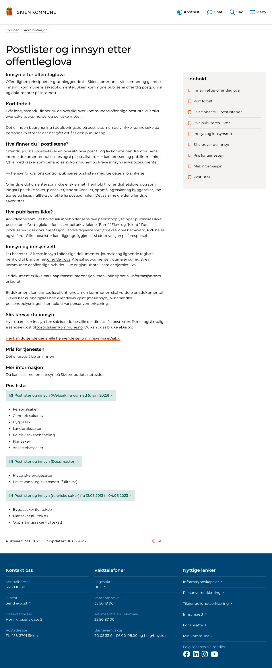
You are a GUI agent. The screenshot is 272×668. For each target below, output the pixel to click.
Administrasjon (35, 30)
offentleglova (58, 259)
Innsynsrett (195, 614)
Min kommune (198, 636)
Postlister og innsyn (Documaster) (44, 461)
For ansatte (194, 625)
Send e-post (18, 603)
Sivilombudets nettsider (82, 374)
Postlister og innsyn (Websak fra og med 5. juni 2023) (61, 395)
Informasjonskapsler (202, 582)
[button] (188, 12)
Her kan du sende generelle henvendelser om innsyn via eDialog (63, 338)
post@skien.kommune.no (59, 327)
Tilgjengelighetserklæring (207, 603)
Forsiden (12, 30)
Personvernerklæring (203, 593)
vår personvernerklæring (86, 303)
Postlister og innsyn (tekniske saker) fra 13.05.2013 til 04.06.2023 (70, 495)
